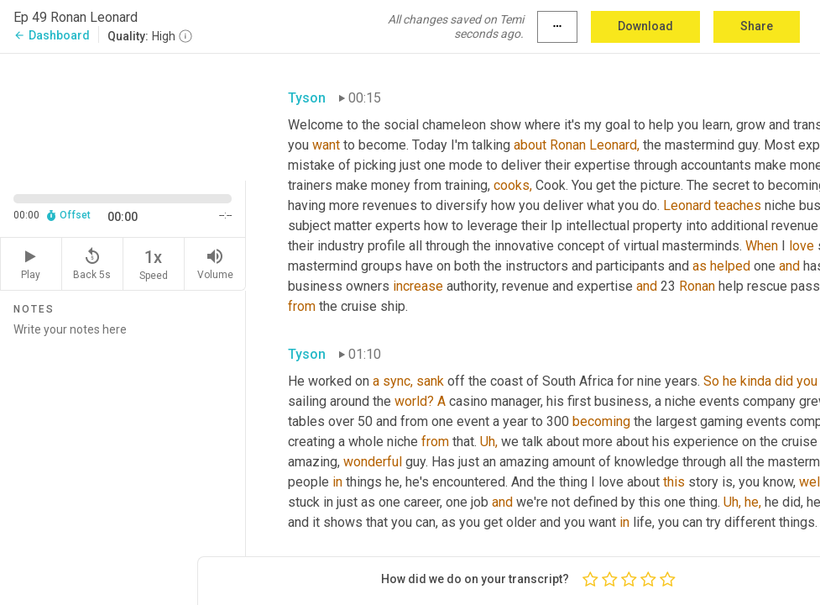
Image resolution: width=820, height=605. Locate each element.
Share (756, 26)
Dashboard (51, 35)
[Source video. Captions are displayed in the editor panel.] (123, 115)
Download (645, 26)
